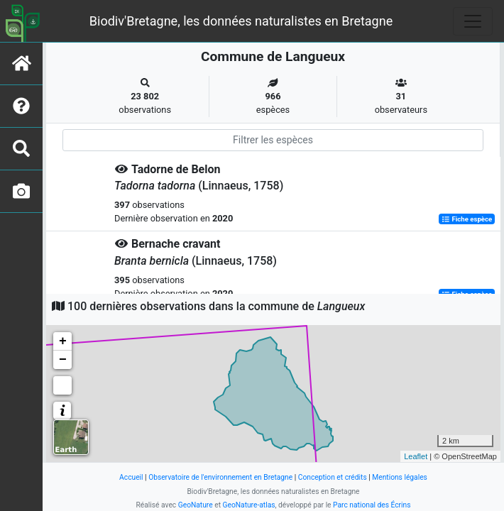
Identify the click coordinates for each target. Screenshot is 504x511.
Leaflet (415, 456)
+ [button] (63, 341)
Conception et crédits (332, 477)
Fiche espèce (467, 219)
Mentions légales (399, 477)
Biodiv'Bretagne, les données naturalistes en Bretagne (241, 20)
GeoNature (195, 505)
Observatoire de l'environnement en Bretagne (220, 477)
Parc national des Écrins (371, 505)
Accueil (131, 477)
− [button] (63, 359)
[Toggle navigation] (473, 21)
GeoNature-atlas (249, 505)
